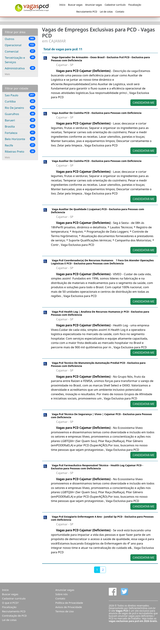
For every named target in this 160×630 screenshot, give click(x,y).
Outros (20, 39)
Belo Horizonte (20, 139)
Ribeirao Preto (20, 151)
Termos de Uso (64, 611)
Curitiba (20, 101)
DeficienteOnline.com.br (142, 608)
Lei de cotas (106, 11)
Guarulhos (20, 114)
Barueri (20, 120)
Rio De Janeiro (20, 108)
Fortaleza (20, 133)
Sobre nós (61, 594)
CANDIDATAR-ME (143, 103)
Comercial (20, 51)
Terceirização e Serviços (20, 59)
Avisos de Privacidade (68, 607)
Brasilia (20, 126)
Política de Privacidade (69, 602)
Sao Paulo (20, 95)
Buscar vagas (75, 4)
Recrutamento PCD (86, 11)
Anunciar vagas (93, 4)
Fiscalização (134, 4)
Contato (119, 11)
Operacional (20, 45)
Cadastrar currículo (115, 4)
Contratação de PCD (14, 615)
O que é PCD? (10, 602)
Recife (20, 145)
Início (62, 4)
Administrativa (20, 68)
